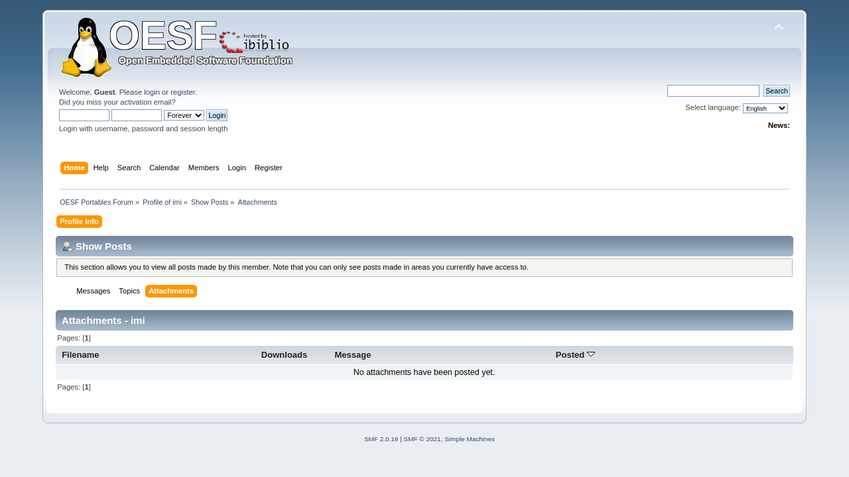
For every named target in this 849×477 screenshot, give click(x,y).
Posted (575, 355)
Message (352, 355)
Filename (80, 355)
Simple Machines (469, 439)
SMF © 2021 (422, 439)
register (182, 92)
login (152, 92)
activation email (145, 102)
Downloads (284, 355)
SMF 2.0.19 (381, 439)
